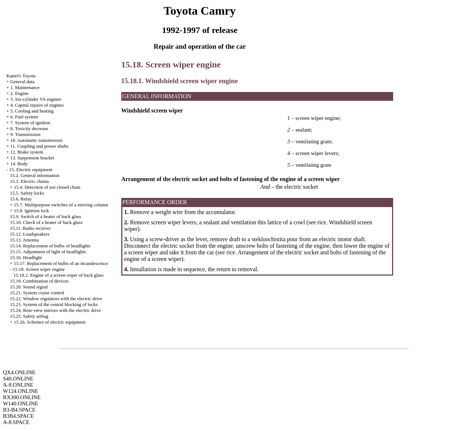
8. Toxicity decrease (29, 128)
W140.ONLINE (20, 403)
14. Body (19, 163)
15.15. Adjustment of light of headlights (48, 251)
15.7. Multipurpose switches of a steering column (61, 204)
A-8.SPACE (16, 422)
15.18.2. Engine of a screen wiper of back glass (59, 275)
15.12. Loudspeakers (29, 234)
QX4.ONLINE (19, 372)
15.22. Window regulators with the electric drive (56, 298)
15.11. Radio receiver (30, 228)
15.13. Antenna (24, 240)
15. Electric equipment (30, 169)
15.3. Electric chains (29, 181)
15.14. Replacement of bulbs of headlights (50, 245)
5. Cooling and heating (31, 111)
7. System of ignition (30, 122)
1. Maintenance (25, 87)
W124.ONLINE (20, 391)
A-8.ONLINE (18, 385)
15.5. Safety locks (27, 193)
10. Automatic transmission (36, 140)
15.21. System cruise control (37, 292)
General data (22, 81)
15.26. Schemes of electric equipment (50, 322)
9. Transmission (25, 134)
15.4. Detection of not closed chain (47, 187)
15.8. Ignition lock (31, 210)
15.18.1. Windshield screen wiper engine (179, 81)
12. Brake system (26, 152)
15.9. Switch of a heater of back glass (45, 216)
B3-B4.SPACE (19, 410)
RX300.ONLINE (22, 397)
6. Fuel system (24, 116)
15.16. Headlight (26, 257)
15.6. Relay (21, 199)
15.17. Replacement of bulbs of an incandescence (61, 263)
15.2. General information (34, 175)
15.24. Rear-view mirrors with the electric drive (55, 310)
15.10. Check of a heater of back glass (46, 222)
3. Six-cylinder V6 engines (35, 99)
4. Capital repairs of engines (37, 105)
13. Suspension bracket (32, 158)
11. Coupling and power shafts (39, 146)
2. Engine (19, 93)
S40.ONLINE (18, 379)
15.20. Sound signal (29, 287)
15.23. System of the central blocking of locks (53, 304)
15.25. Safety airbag (29, 316)
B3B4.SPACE (18, 416)
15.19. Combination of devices (39, 281)
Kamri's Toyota (21, 75)
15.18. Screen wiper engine (39, 269)
